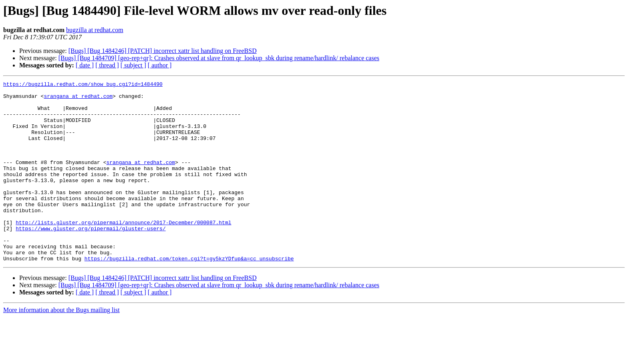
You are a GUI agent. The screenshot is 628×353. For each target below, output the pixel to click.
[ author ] (160, 65)
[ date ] (85, 65)
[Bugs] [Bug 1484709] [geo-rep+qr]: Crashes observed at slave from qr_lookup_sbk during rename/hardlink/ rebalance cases (218, 58)
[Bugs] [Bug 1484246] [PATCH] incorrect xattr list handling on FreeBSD (162, 50)
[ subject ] (133, 65)
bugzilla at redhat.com (94, 29)
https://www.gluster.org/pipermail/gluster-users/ (90, 258)
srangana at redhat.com (78, 99)
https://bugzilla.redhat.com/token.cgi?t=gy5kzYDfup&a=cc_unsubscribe (189, 294)
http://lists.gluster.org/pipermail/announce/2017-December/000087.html (123, 251)
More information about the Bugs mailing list (61, 346)
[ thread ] (107, 65)
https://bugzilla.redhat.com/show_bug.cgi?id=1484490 (83, 85)
